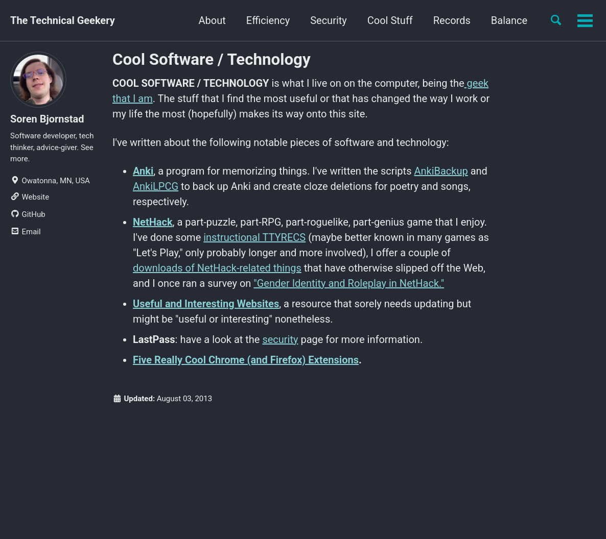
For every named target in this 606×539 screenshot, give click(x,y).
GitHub (27, 214)
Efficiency (268, 20)
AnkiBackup (441, 171)
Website (29, 197)
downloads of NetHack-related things (217, 268)
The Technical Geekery (62, 20)
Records (452, 20)
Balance (509, 20)
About (212, 20)
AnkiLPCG (155, 186)
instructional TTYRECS (254, 237)
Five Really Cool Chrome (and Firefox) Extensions (246, 360)
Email (25, 231)
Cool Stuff (390, 20)
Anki (143, 171)
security (280, 339)
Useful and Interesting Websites (206, 304)
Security (328, 20)
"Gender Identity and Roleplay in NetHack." (348, 283)
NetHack (153, 222)
